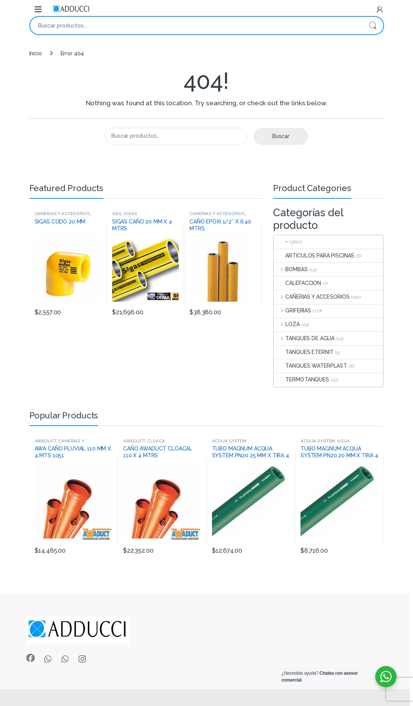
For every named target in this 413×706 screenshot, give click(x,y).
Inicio (35, 53)
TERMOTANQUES (301, 379)
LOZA (286, 324)
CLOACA (156, 441)
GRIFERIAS (292, 310)
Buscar (372, 25)
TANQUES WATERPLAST (310, 366)
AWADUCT (45, 441)
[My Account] (380, 9)
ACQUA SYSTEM (229, 441)
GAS (117, 213)
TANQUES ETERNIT (303, 352)
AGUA (343, 441)
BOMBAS (290, 269)
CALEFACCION (297, 283)
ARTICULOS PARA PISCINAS (314, 255)
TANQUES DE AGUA (304, 338)
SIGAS (130, 213)
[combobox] (196, 25)
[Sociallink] (30, 658)
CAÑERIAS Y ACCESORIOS (62, 213)
